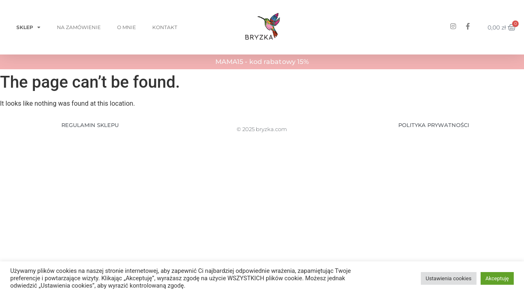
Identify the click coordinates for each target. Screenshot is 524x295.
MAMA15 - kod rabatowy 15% (262, 62)
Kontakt (164, 27)
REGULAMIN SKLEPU (90, 125)
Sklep (28, 27)
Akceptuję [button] (497, 278)
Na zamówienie (79, 27)
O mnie (126, 27)
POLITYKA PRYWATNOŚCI (433, 125)
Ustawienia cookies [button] (449, 278)
